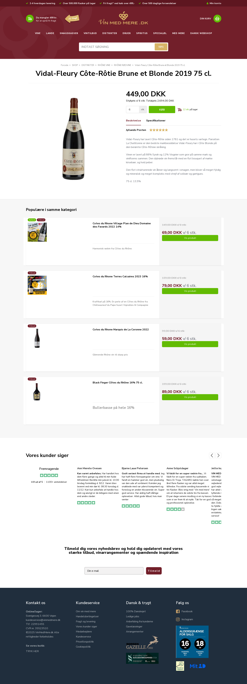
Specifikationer (155, 120)
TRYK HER (32, 651)
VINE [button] (38, 33)
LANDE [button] (50, 33)
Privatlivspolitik (85, 641)
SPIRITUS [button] (142, 33)
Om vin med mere (86, 611)
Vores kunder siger (86, 626)
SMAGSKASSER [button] (69, 33)
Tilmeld (154, 571)
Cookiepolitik (83, 647)
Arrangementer (134, 631)
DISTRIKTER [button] (109, 33)
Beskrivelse (133, 120)
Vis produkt (190, 238)
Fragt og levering (85, 621)
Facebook (187, 611)
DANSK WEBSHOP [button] (201, 33)
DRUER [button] (127, 33)
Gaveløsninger (134, 626)
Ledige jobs (132, 616)
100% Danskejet (136, 611)
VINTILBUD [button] (90, 33)
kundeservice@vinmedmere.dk (43, 620)
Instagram (187, 619)
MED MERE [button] (178, 33)
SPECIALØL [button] (160, 33)
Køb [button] (162, 109)
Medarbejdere (84, 631)
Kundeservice (83, 636)
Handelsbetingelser (87, 616)
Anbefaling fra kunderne (139, 621)
